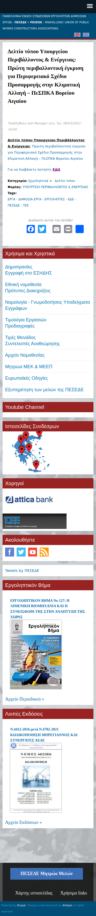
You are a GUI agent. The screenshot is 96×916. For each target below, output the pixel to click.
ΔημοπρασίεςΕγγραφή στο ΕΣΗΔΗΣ (28, 270)
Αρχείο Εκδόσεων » (23, 822)
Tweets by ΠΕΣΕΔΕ (22, 571)
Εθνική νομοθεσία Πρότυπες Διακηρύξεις (27, 287)
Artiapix (67, 905)
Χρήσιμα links (73, 893)
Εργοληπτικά (38, 181)
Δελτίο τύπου (65, 181)
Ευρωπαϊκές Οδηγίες (26, 378)
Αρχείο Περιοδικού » (24, 699)
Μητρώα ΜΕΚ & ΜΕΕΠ (28, 366)
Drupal (21, 905)
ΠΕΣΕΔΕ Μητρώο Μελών (46, 873)
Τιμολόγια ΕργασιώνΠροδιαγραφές (25, 323)
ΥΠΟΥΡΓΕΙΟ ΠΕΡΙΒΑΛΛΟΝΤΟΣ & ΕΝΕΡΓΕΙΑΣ (55, 187)
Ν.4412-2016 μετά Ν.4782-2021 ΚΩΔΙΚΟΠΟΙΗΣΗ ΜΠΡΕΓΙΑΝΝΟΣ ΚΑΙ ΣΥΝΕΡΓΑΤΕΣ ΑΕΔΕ (44, 734)
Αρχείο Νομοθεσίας (25, 355)
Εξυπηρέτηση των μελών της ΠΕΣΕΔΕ (44, 389)
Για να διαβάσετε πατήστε (34, 169)
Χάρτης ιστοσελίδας (33, 893)
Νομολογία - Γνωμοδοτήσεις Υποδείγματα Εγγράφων (47, 305)
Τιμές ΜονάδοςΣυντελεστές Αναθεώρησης (32, 340)
